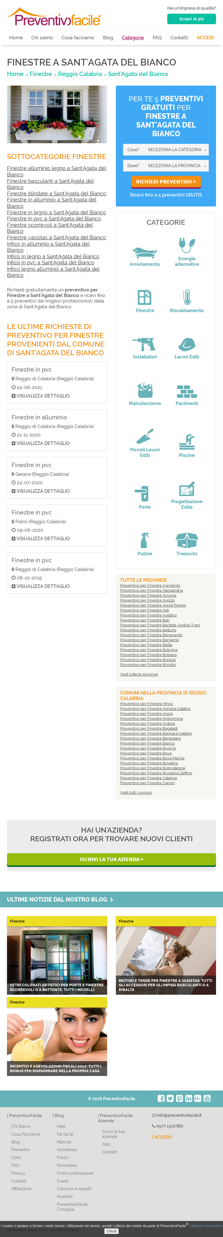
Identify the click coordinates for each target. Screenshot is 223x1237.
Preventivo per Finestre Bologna (148, 650)
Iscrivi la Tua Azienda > (111, 859)
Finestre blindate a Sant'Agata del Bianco (56, 193)
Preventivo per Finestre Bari (145, 620)
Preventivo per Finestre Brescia (148, 660)
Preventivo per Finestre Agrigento (150, 585)
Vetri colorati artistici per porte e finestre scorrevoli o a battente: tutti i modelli (57, 987)
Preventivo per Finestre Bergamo (149, 640)
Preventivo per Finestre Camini (147, 783)
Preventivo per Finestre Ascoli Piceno (153, 605)
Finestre (145, 310)
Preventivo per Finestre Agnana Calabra (155, 708)
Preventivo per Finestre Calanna (148, 778)
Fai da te (65, 1134)
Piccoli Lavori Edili (145, 452)
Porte (145, 507)
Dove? (133, 165)
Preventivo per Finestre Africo (146, 703)
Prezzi (62, 1157)
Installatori (145, 357)
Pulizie (145, 553)
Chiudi (111, 1231)
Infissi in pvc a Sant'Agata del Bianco (50, 262)
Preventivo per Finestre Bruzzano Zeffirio (156, 773)
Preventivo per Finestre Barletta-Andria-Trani (160, 625)
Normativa (67, 1165)
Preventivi (20, 1149)
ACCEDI (205, 37)
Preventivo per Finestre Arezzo (147, 600)
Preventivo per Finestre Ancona (148, 595)
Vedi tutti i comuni (136, 792)
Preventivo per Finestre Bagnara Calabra (156, 733)
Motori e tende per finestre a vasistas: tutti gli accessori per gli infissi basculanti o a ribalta (165, 985)
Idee (61, 1126)
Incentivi (65, 1196)
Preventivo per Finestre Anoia (146, 713)
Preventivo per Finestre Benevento (151, 635)
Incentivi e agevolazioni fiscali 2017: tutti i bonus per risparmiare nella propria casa (55, 1068)
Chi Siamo (20, 1126)
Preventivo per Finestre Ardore (147, 723)
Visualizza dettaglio (41, 396)
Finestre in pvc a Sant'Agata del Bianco (54, 218)
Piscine (187, 455)
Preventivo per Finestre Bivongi (148, 748)
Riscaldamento (187, 310)
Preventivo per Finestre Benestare (150, 738)
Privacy (18, 1173)
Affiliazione (21, 1188)
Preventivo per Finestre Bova (146, 753)
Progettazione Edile (187, 504)
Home (16, 37)
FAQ (157, 37)
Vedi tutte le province (139, 674)
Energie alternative (187, 261)
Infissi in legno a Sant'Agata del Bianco (53, 256)
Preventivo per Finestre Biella (146, 645)
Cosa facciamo (78, 37)
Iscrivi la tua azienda (113, 1134)
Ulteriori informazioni (206, 1226)
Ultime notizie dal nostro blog (60, 899)
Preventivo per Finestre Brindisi (148, 664)
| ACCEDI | (162, 1137)
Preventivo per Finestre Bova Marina (152, 758)
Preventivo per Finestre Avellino (148, 615)
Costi (16, 1157)
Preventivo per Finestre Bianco (147, 743)
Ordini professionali (75, 1173)
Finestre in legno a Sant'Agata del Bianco (56, 212)
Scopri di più (191, 19)
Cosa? (133, 149)
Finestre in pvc (32, 369)
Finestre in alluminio (39, 417)
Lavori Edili (187, 357)
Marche (64, 1142)
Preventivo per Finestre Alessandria (151, 590)
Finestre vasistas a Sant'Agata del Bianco (56, 237)
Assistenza (67, 1149)
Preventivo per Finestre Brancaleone (152, 768)
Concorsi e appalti (74, 1188)
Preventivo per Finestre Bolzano (148, 655)
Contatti (179, 37)
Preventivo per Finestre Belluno (148, 630)
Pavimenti (187, 403)
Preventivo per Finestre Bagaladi (149, 728)
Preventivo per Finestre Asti (144, 610)
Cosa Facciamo (25, 1134)
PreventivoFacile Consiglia (72, 1207)
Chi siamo (42, 37)
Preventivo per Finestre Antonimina (151, 718)
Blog (108, 37)
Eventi (63, 1181)
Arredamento (145, 264)
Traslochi (187, 553)
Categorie (133, 37)
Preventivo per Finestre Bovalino (149, 763)
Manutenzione (145, 403)
